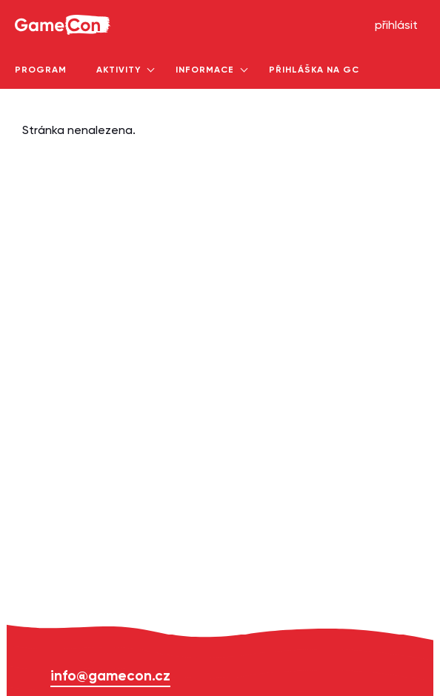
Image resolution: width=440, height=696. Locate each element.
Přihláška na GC (314, 70)
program (41, 70)
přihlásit (396, 26)
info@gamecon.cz (110, 676)
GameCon (32, 4)
